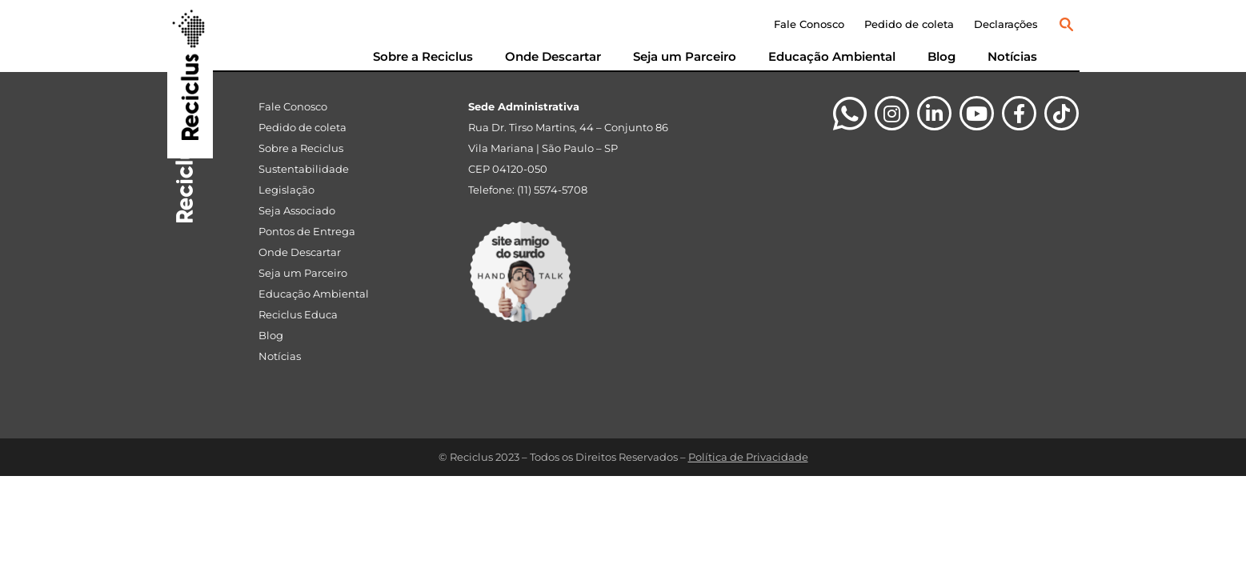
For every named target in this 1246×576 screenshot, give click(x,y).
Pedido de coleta (909, 24)
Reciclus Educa (298, 314)
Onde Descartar (553, 56)
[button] (1067, 25)
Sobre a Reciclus (423, 56)
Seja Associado (296, 210)
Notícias (1012, 56)
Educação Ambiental (831, 56)
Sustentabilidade (303, 168)
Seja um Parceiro (684, 56)
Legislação (286, 189)
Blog (941, 56)
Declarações (1006, 24)
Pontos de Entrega (306, 231)
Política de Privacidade (748, 456)
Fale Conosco (809, 24)
